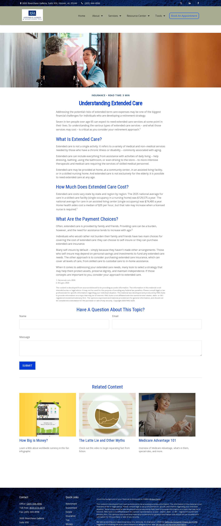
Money (69, 524)
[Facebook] (198, 3)
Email (115, 316)
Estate (69, 511)
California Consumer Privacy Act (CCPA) (181, 522)
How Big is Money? (33, 440)
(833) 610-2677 (37, 507)
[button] (81, 15)
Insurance (70, 515)
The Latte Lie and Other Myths (102, 440)
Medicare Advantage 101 (157, 440)
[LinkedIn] (189, 3)
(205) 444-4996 (90, 3)
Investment (71, 507)
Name (22, 316)
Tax (67, 520)
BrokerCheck (155, 499)
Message (24, 337)
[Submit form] (27, 366)
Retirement (71, 503)
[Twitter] (181, 3)
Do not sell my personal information (171, 524)
